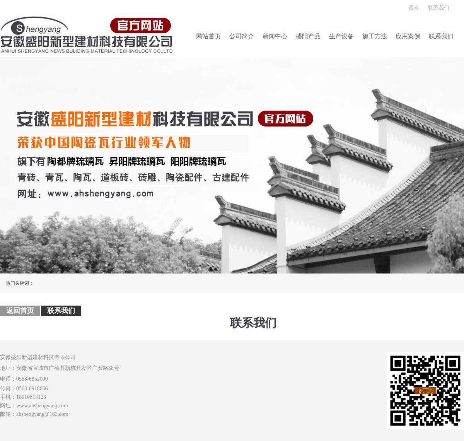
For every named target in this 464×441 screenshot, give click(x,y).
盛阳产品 (308, 36)
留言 (413, 8)
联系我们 (438, 8)
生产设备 (341, 36)
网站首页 (208, 36)
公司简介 (241, 36)
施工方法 (374, 36)
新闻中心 (275, 36)
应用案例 (408, 36)
